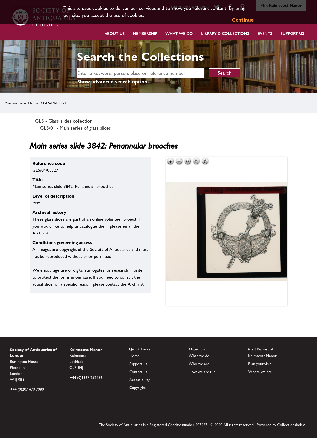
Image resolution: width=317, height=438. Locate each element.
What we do (179, 33)
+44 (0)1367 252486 (86, 377)
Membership (145, 33)
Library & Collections (225, 33)
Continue (243, 20)
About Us (115, 33)
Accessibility (139, 379)
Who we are (199, 363)
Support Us (292, 33)
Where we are (260, 371)
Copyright (137, 387)
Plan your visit (259, 363)
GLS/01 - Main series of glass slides (75, 128)
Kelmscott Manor (262, 355)
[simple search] (140, 73)
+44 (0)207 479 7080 (27, 389)
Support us (138, 363)
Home (33, 103)
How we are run (202, 371)
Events (265, 33)
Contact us (138, 371)
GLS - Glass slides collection (63, 121)
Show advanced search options (113, 82)
